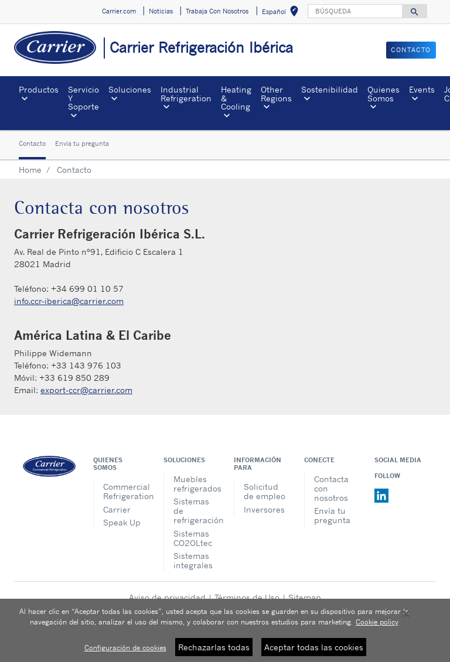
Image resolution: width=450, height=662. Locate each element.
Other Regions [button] (276, 93)
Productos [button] (39, 89)
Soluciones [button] (129, 89)
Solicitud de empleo (264, 491)
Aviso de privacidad (167, 597)
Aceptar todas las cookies (313, 652)
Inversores (264, 509)
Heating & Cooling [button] (236, 97)
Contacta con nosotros (331, 488)
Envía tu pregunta (82, 143)
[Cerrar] (406, 619)
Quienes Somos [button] (383, 93)
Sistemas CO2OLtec (192, 538)
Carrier (117, 509)
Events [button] (422, 89)
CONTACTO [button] (411, 50)
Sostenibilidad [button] (329, 89)
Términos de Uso (246, 597)
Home (30, 170)
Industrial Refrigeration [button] (186, 93)
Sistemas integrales (193, 560)
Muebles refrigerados (194, 483)
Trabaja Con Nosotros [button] (217, 11)
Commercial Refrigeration (124, 491)
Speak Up (122, 522)
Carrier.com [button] (119, 11)
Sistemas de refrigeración (194, 510)
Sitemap (304, 597)
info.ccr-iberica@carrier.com (69, 301)
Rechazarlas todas (214, 652)
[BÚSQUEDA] (355, 11)
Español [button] (282, 13)
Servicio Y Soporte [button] (83, 97)
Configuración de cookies (125, 652)
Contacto (32, 143)
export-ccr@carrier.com (86, 390)
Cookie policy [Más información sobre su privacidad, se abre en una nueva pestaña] (377, 626)
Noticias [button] (161, 11)
